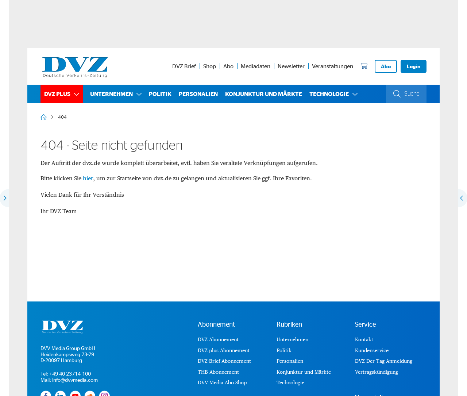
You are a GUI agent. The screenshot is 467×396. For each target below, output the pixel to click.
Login (413, 66)
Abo (228, 66)
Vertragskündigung (376, 372)
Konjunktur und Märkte (263, 94)
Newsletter (291, 66)
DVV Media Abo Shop (222, 382)
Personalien (198, 94)
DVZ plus (57, 94)
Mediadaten (255, 66)
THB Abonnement (218, 372)
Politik (160, 94)
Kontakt (364, 339)
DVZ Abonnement (218, 339)
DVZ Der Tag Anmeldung (383, 361)
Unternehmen (111, 94)
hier (88, 178)
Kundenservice (372, 350)
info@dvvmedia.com (75, 379)
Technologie (329, 94)
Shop (209, 66)
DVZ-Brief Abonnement (224, 361)
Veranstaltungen (332, 66)
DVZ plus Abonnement (224, 350)
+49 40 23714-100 (70, 373)
